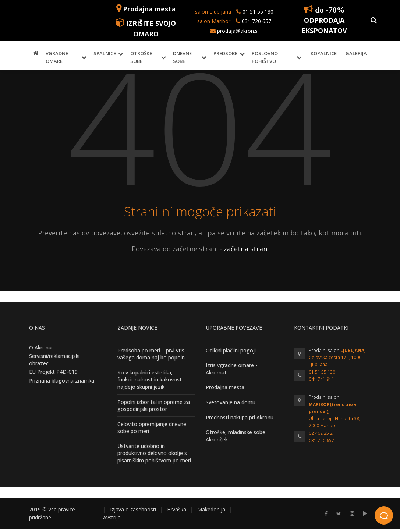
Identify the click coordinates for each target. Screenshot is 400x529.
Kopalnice (324, 53)
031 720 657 (255, 21)
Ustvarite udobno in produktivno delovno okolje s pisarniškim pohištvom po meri (154, 453)
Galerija (356, 53)
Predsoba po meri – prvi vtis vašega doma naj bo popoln (151, 354)
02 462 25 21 (322, 433)
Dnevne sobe (182, 57)
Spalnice (104, 53)
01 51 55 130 (258, 11)
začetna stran (245, 248)
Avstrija (112, 517)
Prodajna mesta (149, 8)
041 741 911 (321, 379)
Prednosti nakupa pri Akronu (239, 417)
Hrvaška (176, 509)
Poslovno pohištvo (265, 57)
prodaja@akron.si (238, 30)
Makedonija (211, 509)
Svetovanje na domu (230, 402)
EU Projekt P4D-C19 (53, 371)
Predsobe (225, 53)
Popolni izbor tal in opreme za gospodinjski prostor (153, 405)
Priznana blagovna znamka (61, 380)
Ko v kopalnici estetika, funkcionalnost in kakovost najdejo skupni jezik (149, 379)
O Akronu (40, 347)
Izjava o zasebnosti (133, 509)
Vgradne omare (57, 57)
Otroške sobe (141, 57)
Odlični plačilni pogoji (231, 350)
